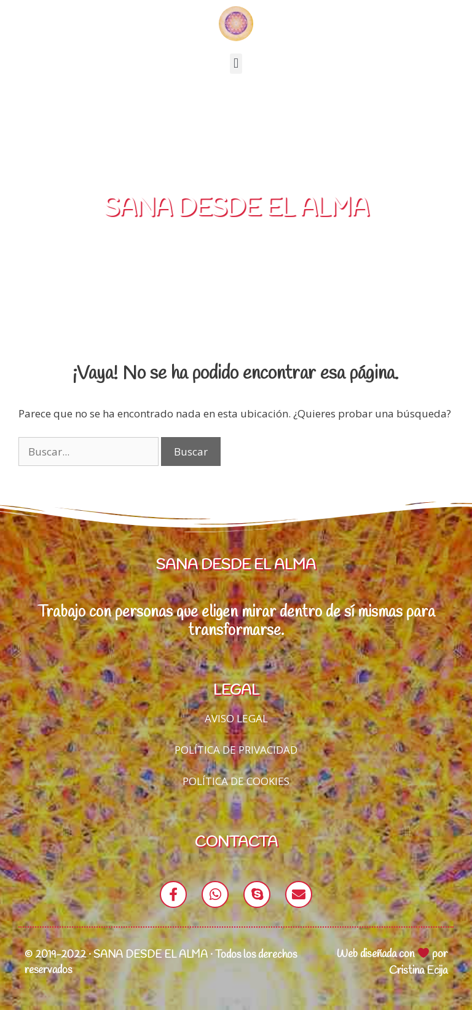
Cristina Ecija (418, 970)
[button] (236, 63)
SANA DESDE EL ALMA (236, 208)
